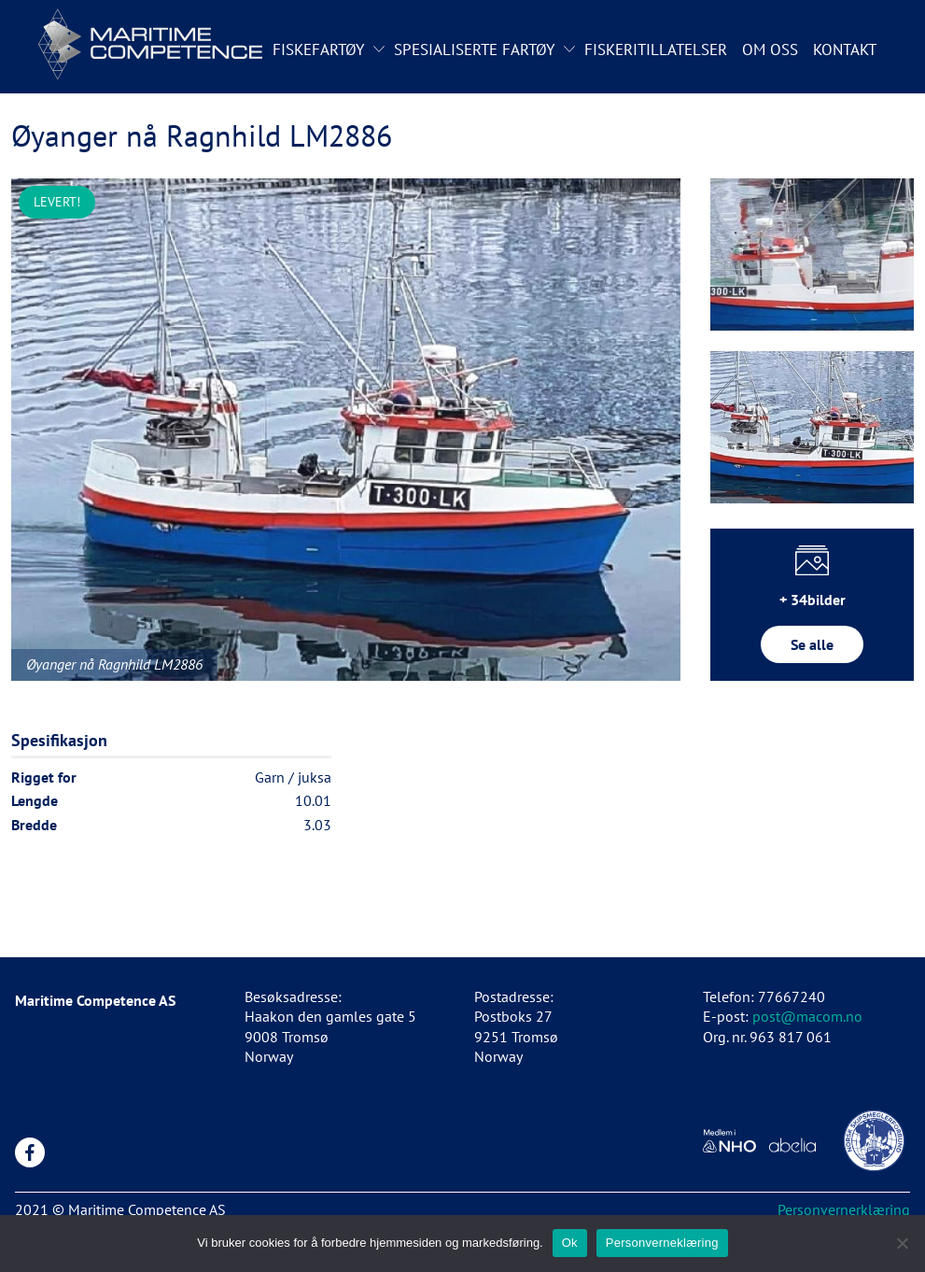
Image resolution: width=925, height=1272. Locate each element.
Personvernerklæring (844, 1209)
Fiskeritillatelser (655, 49)
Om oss (770, 49)
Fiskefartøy (318, 49)
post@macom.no (807, 1016)
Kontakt (844, 49)
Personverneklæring (662, 1243)
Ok (570, 1243)
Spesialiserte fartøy (474, 49)
